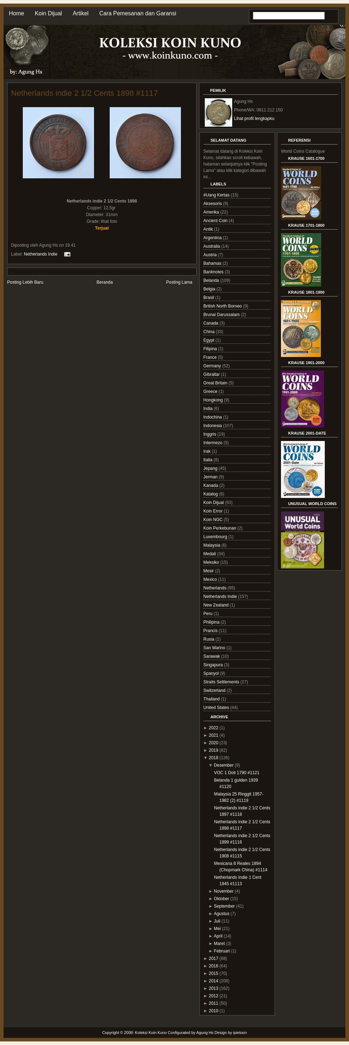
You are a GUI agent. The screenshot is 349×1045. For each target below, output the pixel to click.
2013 (213, 988)
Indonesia (213, 425)
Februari (222, 951)
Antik (208, 229)
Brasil (209, 297)
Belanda (211, 280)
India (208, 408)
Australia (212, 246)
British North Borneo (223, 306)
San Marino (214, 647)
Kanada (211, 485)
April (218, 936)
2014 (213, 980)
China (209, 331)
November (224, 891)
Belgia (210, 289)
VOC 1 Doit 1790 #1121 (236, 772)
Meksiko (211, 562)
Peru (208, 613)
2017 (213, 958)
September (224, 906)
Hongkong (213, 400)
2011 (213, 1003)
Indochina (213, 417)
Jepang (211, 468)
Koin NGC (213, 519)
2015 (213, 973)
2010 (213, 1010)
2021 (213, 735)
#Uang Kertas (217, 195)
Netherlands (215, 587)
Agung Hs (204, 1032)
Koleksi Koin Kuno (151, 1032)
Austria (210, 254)
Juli (217, 921)
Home (16, 13)
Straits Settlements (221, 681)
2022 (213, 727)
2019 (213, 750)
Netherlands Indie (40, 253)
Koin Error (213, 511)
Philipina (212, 622)
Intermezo (213, 442)
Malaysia (212, 545)
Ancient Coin (216, 220)
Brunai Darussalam (222, 314)
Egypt (209, 340)
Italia (208, 459)
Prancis (211, 630)
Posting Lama (179, 282)
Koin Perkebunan (220, 528)
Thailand (212, 699)
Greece (211, 391)
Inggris (210, 434)
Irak (207, 451)
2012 (213, 995)
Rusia (209, 639)
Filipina (210, 348)
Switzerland (214, 690)
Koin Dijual (48, 13)
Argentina (213, 237)
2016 (213, 965)
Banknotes (214, 271)
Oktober (221, 898)
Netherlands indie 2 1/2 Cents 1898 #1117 (84, 93)
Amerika (211, 212)
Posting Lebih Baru (25, 282)
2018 (213, 757)
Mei (217, 928)
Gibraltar (212, 374)
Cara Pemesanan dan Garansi (137, 13)
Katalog (211, 494)
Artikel (80, 13)
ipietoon (240, 1032)
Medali (210, 553)
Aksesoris (213, 203)
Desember (224, 765)
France (210, 357)
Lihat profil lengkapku (254, 118)
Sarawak (212, 656)
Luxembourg (215, 536)
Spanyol (211, 673)
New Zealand (216, 605)
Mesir (209, 570)
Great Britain (216, 382)
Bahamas (213, 263)
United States (216, 707)
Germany (212, 365)
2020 (213, 742)
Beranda (105, 282)
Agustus (221, 913)
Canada (211, 323)
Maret (219, 943)
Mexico (210, 579)
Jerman (211, 476)
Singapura (213, 664)
